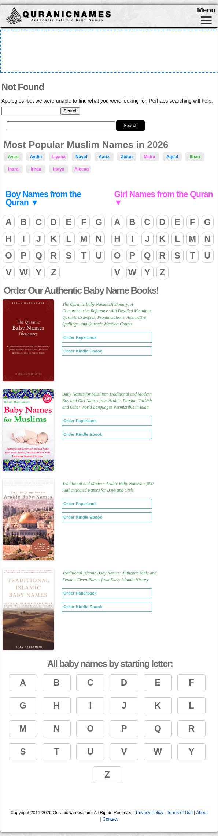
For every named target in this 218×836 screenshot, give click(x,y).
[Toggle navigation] (206, 20)
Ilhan (195, 156)
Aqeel (172, 156)
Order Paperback (80, 337)
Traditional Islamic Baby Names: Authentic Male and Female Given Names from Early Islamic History (109, 576)
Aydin (36, 156)
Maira (149, 156)
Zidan (127, 156)
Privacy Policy (149, 812)
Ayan (13, 156)
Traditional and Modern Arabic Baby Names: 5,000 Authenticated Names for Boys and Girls (108, 487)
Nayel (81, 156)
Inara (13, 169)
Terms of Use (180, 812)
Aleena (81, 169)
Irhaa (36, 169)
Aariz (104, 156)
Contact (110, 819)
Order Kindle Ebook (82, 351)
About (201, 812)
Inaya (58, 169)
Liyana (59, 156)
